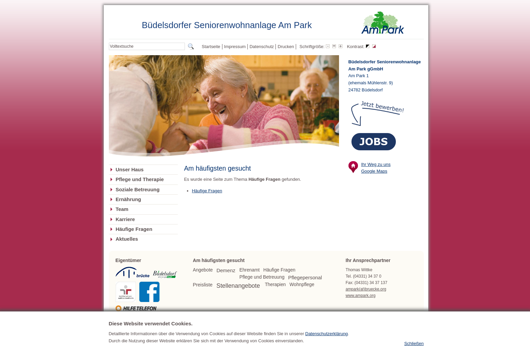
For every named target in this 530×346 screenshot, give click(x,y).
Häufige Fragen (134, 229)
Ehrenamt (249, 270)
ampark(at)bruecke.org (365, 289)
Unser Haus (130, 169)
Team (122, 209)
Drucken (286, 46)
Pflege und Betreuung (261, 277)
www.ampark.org (360, 295)
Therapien (275, 284)
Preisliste (202, 284)
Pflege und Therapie (140, 179)
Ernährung (128, 199)
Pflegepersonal (305, 277)
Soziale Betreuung (138, 189)
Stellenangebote (238, 285)
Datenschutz (261, 46)
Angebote (203, 270)
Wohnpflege (302, 284)
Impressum (235, 46)
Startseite (211, 46)
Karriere (125, 219)
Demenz (225, 270)
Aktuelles (127, 239)
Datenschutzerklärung (326, 342)
